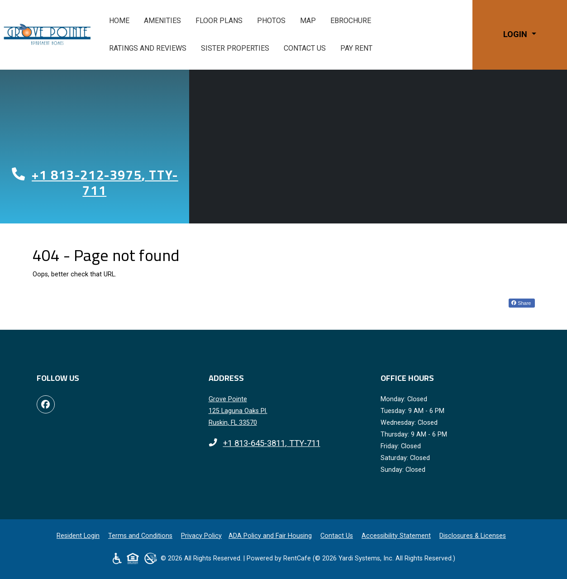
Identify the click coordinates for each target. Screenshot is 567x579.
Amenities (162, 20)
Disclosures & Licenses (472, 536)
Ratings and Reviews (147, 48)
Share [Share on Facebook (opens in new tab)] (521, 303)
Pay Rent (360, 47)
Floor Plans (219, 20)
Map (308, 20)
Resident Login (78, 536)
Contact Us (305, 48)
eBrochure (350, 20)
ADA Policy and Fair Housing (270, 536)
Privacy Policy (201, 536)
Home (119, 20)
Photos (271, 20)
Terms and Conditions (140, 536)
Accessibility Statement (396, 536)
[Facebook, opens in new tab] (46, 404)
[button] (519, 34)
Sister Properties (235, 48)
